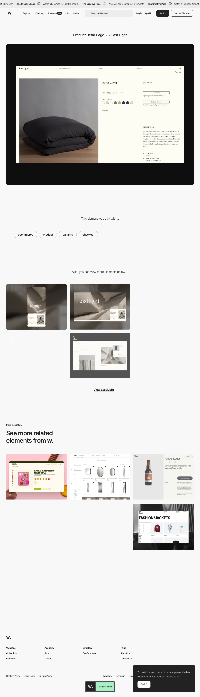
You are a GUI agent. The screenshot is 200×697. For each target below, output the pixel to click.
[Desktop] (100, 307)
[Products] (100, 527)
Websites (10, 648)
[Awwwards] (10, 13)
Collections (11, 653)
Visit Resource (105, 686)
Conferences (89, 653)
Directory (40, 13)
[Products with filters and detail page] (100, 477)
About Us (125, 653)
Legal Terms (29, 676)
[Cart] (100, 355)
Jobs (67, 13)
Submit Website (182, 13)
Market (76, 13)
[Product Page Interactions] (100, 577)
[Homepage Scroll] (36, 355)
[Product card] (36, 477)
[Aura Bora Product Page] (36, 577)
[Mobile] (36, 307)
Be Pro (163, 13)
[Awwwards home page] (90, 686)
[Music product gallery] (36, 527)
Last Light (119, 35)
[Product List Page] (163, 527)
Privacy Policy (45, 676)
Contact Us (126, 658)
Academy (55, 13)
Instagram (120, 676)
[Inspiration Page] (163, 307)
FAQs (123, 648)
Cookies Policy (13, 676)
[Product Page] (163, 477)
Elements (10, 658)
